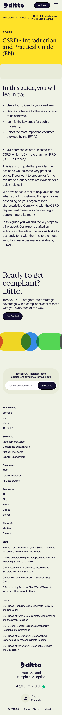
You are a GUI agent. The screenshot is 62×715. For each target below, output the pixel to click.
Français (36, 700)
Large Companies (12, 475)
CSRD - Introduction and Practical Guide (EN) (44, 18)
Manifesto (8, 528)
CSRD (6, 422)
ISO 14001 (8, 428)
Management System (14, 441)
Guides (22, 17)
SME (5, 470)
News (6, 504)
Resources (8, 17)
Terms (27, 709)
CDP (5, 417)
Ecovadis (7, 412)
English (36, 696)
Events (6, 514)
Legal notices (48, 709)
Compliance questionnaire (16, 446)
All (4, 494)
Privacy (35, 709)
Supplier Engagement (14, 456)
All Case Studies (11, 480)
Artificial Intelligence (13, 451)
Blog (5, 499)
